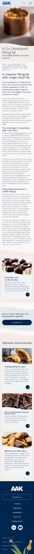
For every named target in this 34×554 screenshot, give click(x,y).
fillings (24, 116)
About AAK (17, 517)
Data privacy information (10, 545)
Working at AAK (17, 521)
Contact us (17, 322)
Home (4, 64)
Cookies (4, 549)
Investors (17, 504)
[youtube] (20, 527)
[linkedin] (13, 527)
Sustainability (17, 512)
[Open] (30, 3)
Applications (17, 508)
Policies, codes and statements (12, 542)
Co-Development (14, 64)
